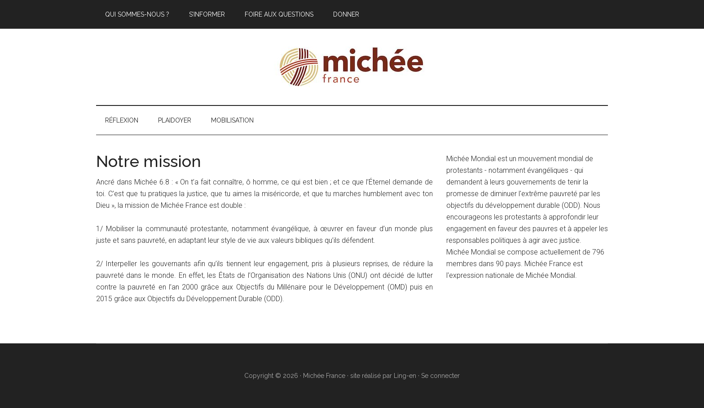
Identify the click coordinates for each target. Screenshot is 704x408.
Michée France (352, 67)
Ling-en (405, 375)
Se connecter (440, 375)
